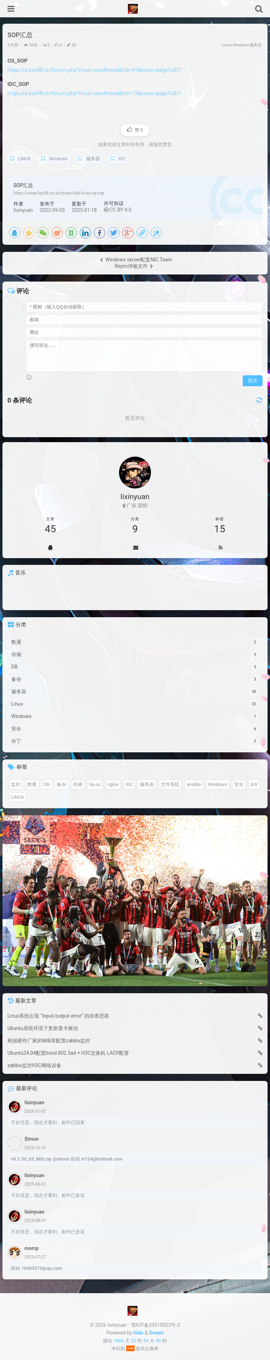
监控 (15, 784)
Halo (138, 1333)
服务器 (255, 45)
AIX (254, 784)
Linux (227, 45)
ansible (193, 784)
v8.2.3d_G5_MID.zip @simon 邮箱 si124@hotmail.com (67, 1159)
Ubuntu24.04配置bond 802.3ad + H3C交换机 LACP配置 (68, 1053)
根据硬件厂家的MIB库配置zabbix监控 (48, 1040)
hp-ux (95, 784)
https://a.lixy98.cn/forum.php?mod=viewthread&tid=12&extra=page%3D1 (94, 93)
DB (47, 784)
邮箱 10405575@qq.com (36, 1268)
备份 (61, 784)
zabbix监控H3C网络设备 (34, 1065)
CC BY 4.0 (117, 210)
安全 (238, 784)
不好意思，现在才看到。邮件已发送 (48, 1195)
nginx (112, 784)
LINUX (24, 158)
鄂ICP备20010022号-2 (155, 1325)
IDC (121, 158)
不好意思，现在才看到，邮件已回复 (48, 1122)
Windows (241, 45)
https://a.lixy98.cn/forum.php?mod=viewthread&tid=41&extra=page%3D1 (94, 70)
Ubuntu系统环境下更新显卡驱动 (42, 1028)
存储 (77, 784)
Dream (156, 1333)
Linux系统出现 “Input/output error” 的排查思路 (58, 1016)
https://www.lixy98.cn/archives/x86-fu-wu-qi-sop (58, 193)
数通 (31, 784)
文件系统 (170, 784)
